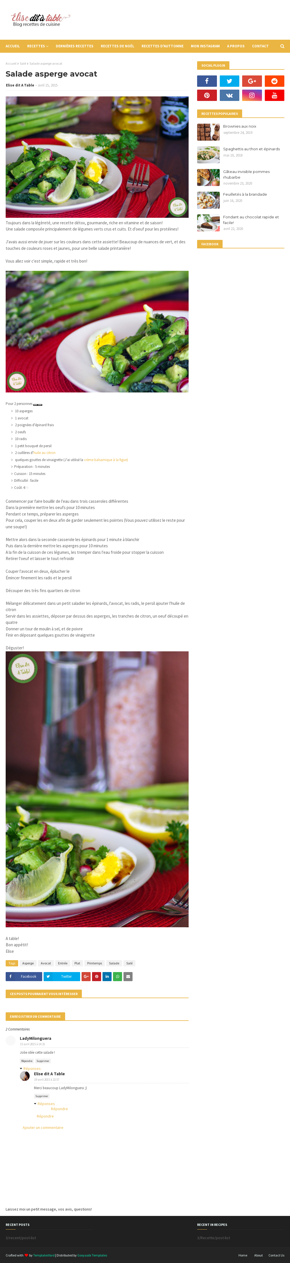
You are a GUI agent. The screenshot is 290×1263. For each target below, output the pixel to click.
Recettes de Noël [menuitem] (117, 46)
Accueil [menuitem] (13, 46)
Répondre (26, 1061)
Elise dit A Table (20, 85)
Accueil (11, 63)
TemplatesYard (44, 1255)
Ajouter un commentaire (43, 1127)
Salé (23, 63)
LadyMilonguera (35, 1038)
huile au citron (44, 452)
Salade (114, 963)
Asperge (28, 963)
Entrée (62, 963)
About (258, 1255)
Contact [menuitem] (260, 46)
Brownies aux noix (239, 126)
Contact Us (276, 1255)
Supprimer (43, 1061)
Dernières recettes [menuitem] (74, 46)
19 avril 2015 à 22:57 (46, 1080)
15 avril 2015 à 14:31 (32, 1044)
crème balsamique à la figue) (106, 459)
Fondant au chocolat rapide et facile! (251, 220)
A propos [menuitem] (236, 46)
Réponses (32, 1068)
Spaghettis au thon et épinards (251, 149)
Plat (77, 963)
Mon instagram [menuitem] (205, 46)
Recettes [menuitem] (36, 46)
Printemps (94, 963)
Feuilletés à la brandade (245, 194)
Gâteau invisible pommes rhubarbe (246, 174)
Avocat (46, 963)
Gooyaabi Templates (92, 1255)
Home (242, 1255)
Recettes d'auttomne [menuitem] (163, 46)
